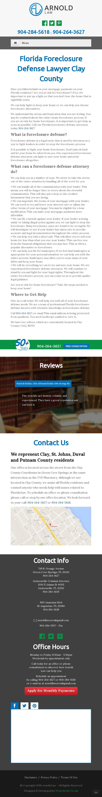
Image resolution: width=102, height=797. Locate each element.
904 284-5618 (51, 609)
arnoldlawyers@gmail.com (53, 620)
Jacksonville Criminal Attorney (51, 581)
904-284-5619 (51, 591)
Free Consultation (76, 346)
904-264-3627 (69, 32)
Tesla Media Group (66, 790)
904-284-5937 (48, 625)
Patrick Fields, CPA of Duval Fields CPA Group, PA (43, 383)
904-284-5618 (33, 32)
